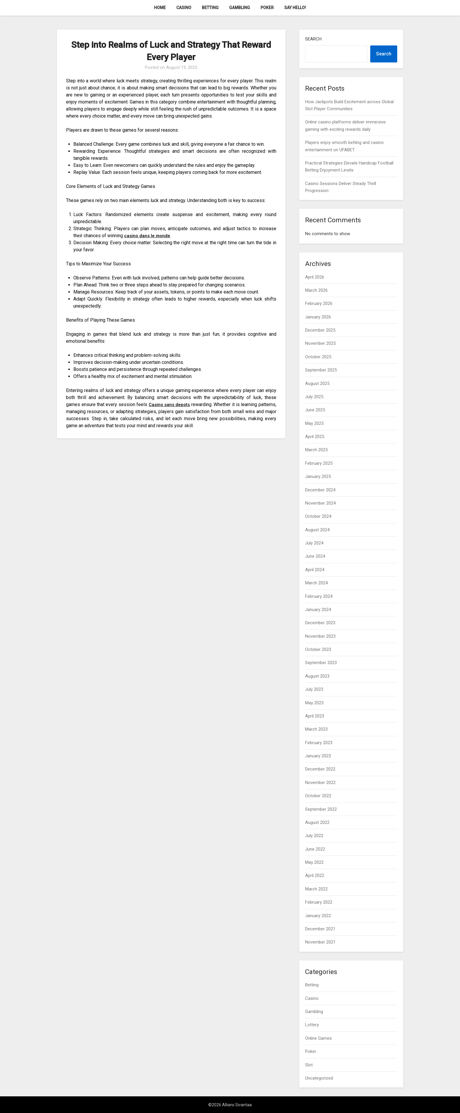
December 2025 (320, 330)
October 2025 (318, 356)
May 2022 (314, 862)
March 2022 (316, 889)
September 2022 (321, 809)
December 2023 (320, 622)
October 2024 (318, 516)
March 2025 (316, 449)
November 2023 (320, 636)
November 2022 (320, 782)
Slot (309, 1065)
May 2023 (314, 702)
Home (160, 7)
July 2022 (314, 835)
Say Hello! (295, 7)
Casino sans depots (179, 404)
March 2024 (316, 583)
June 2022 (315, 849)
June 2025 (315, 410)
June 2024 (315, 556)
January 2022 (318, 915)
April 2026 (314, 277)
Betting (210, 7)
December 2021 (320, 929)
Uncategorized (319, 1078)
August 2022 (317, 822)
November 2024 (320, 503)
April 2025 (314, 436)
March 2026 (316, 290)
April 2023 (314, 716)
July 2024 (314, 543)
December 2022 (320, 769)
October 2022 (318, 795)
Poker (267, 7)
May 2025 (314, 423)
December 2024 (320, 490)
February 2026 (318, 303)
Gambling (239, 7)
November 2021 (320, 942)
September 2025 (321, 370)
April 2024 (314, 569)
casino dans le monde (148, 235)
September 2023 (321, 662)
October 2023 (318, 649)
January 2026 (318, 317)
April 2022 (314, 875)
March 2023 (316, 729)
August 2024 (317, 529)
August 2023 (317, 676)
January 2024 (318, 609)
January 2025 (318, 476)
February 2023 (318, 742)
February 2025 (318, 463)
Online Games (318, 1038)
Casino (183, 7)
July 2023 (314, 689)
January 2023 (318, 756)
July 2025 (314, 396)
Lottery (312, 1024)
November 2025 (320, 343)
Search (313, 39)
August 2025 (317, 383)
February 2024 (318, 596)
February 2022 (318, 902)
